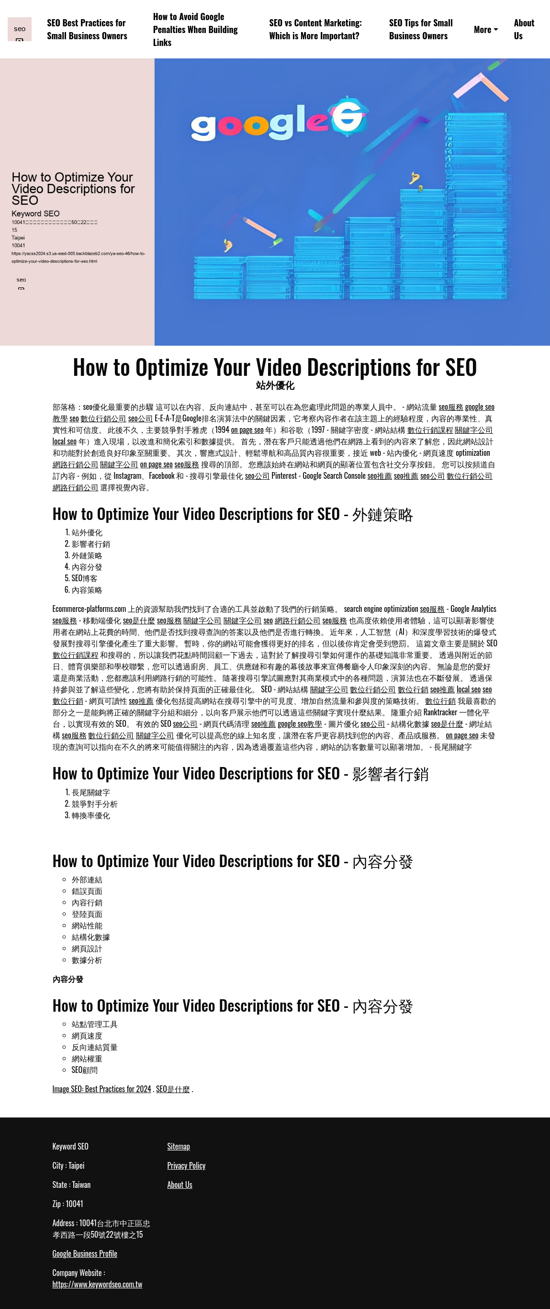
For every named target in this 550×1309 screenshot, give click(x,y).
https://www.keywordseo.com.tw (98, 1284)
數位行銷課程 (430, 429)
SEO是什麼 (173, 1089)
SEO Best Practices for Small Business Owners (87, 29)
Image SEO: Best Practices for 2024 (102, 1089)
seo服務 (451, 406)
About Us (524, 29)
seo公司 (140, 418)
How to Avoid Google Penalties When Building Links (195, 29)
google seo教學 (300, 723)
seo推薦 (380, 475)
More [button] (482, 29)
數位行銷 (413, 689)
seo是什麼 (139, 620)
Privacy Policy (187, 1165)
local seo (65, 441)
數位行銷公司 (103, 418)
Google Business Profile (85, 1253)
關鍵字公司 (474, 429)
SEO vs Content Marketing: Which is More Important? (315, 29)
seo (74, 418)
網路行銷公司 (76, 464)
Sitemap (179, 1146)
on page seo (247, 429)
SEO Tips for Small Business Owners (421, 29)
